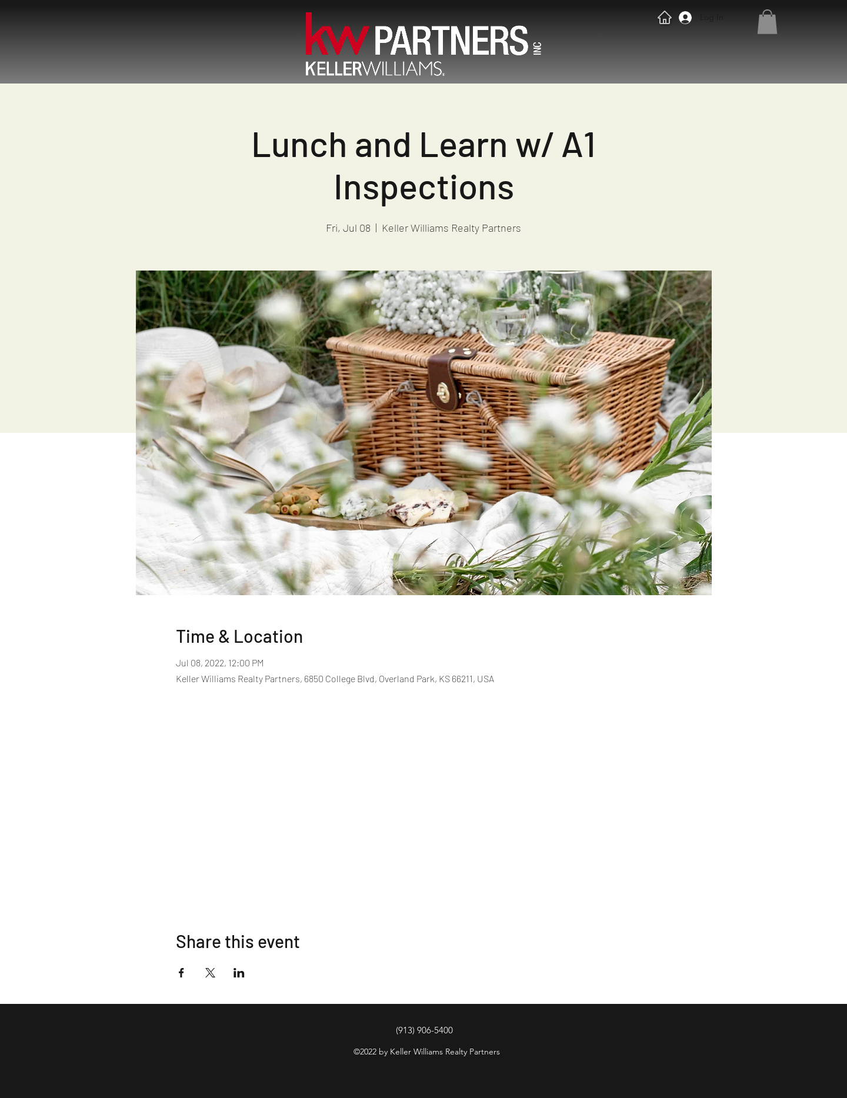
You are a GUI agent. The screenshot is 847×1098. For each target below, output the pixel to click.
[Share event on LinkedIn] (239, 972)
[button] (767, 21)
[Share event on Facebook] (181, 972)
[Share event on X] (210, 972)
